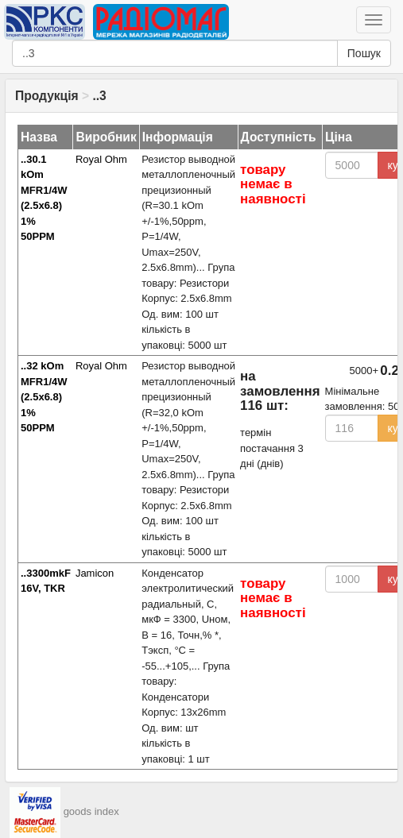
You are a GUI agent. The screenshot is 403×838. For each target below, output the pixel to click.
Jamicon (95, 573)
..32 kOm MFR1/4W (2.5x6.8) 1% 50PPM (44, 397)
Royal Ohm (101, 159)
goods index (91, 812)
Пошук (364, 53)
